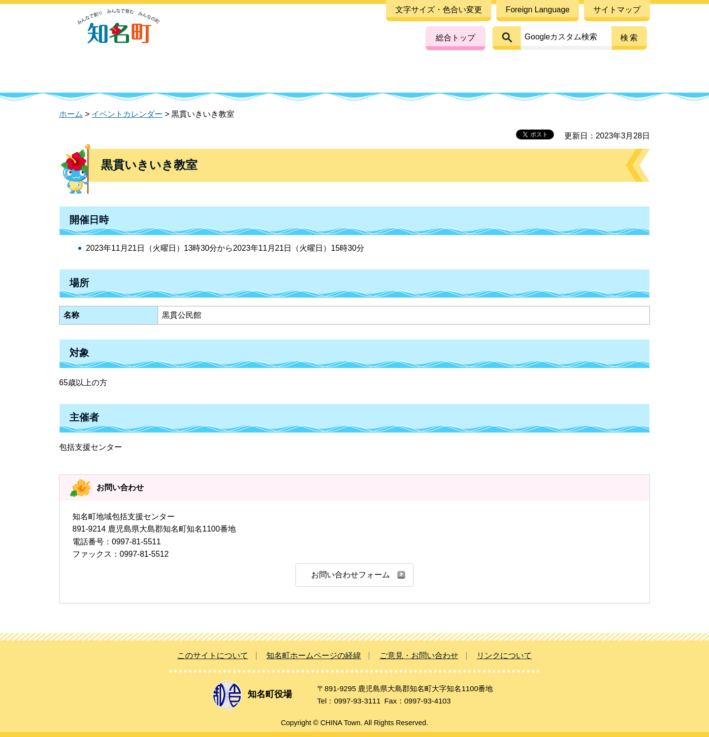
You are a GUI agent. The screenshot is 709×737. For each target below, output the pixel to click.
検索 (629, 38)
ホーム (71, 114)
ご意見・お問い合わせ (419, 655)
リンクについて (504, 655)
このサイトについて (212, 655)
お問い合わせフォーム (350, 574)
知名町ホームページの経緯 (313, 655)
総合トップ (455, 38)
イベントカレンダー (127, 114)
